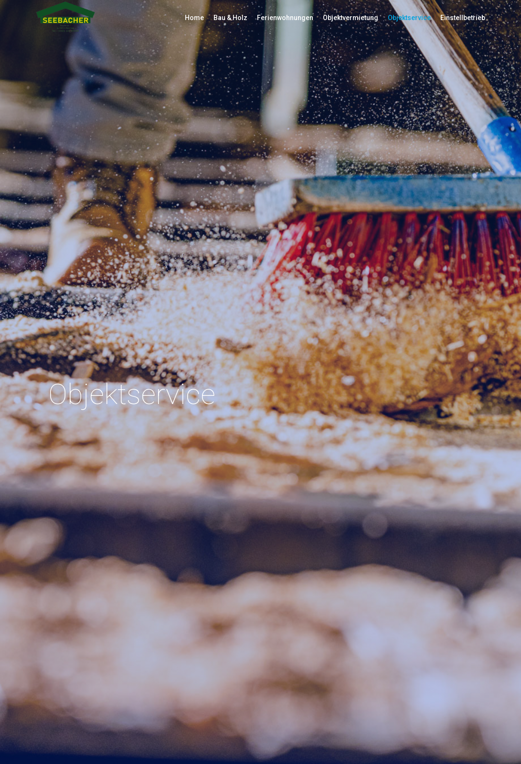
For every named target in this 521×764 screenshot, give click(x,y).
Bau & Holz (230, 18)
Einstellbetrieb (462, 18)
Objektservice (409, 18)
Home (194, 18)
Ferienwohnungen (285, 18)
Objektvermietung (350, 18)
